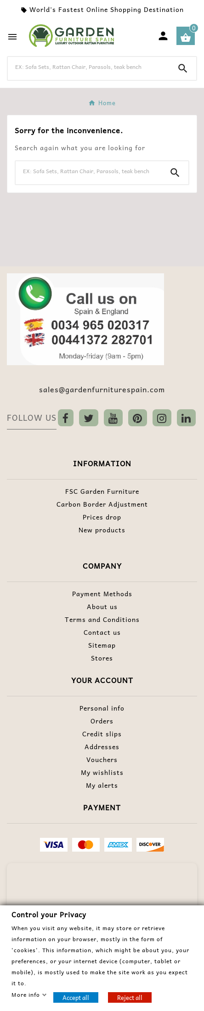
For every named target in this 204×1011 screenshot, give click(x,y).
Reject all (129, 997)
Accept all (75, 997)
